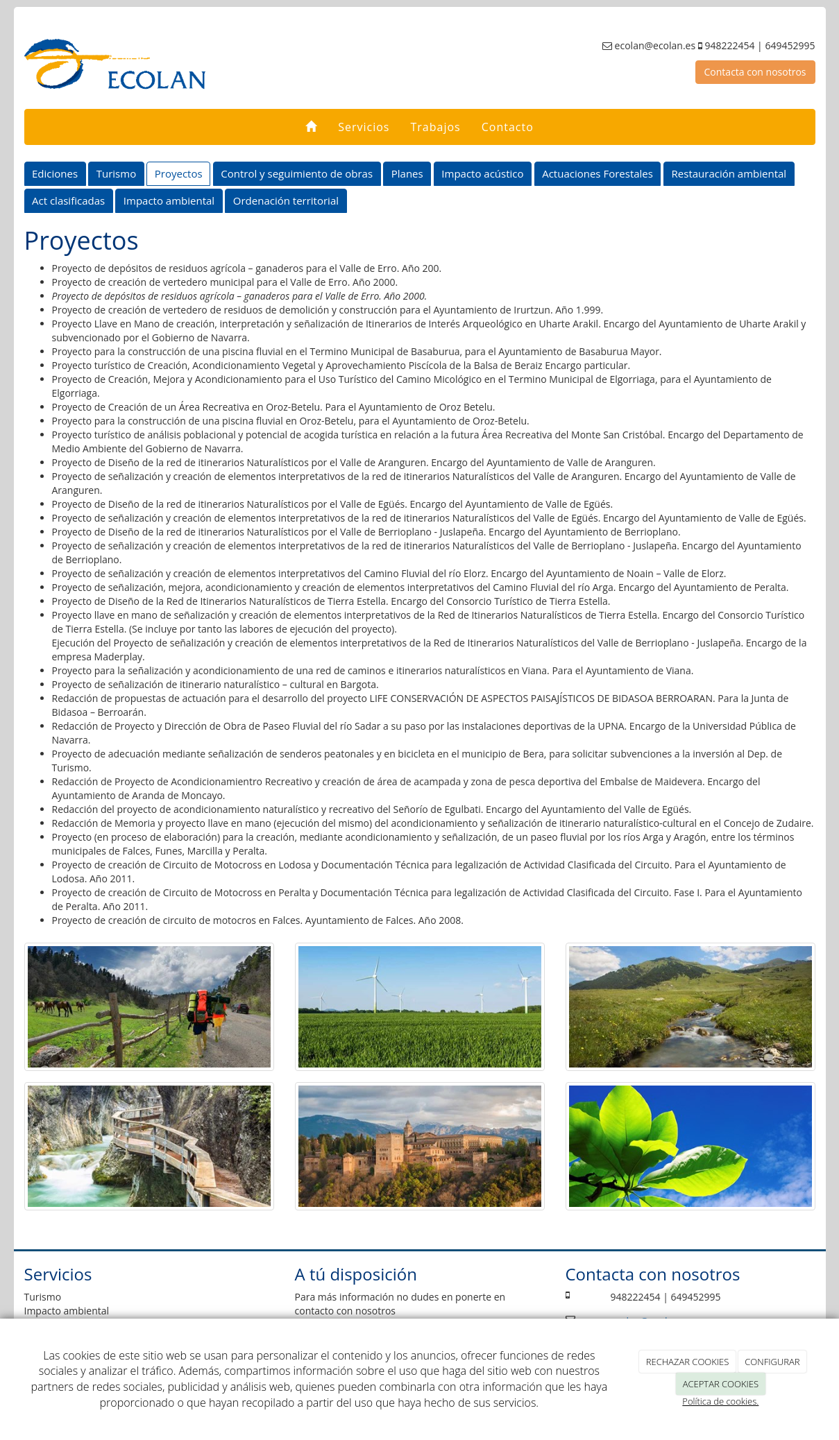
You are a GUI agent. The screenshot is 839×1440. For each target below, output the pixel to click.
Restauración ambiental (729, 173)
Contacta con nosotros (755, 71)
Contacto (508, 127)
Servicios (363, 127)
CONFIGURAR (772, 1361)
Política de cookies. (720, 1401)
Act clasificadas (68, 200)
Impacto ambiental (169, 200)
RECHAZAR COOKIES (687, 1361)
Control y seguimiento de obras (297, 173)
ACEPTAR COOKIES (721, 1384)
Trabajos (435, 127)
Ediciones (55, 173)
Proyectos (179, 173)
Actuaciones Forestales (597, 173)
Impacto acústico (482, 173)
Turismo (116, 173)
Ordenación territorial (286, 200)
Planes (407, 173)
